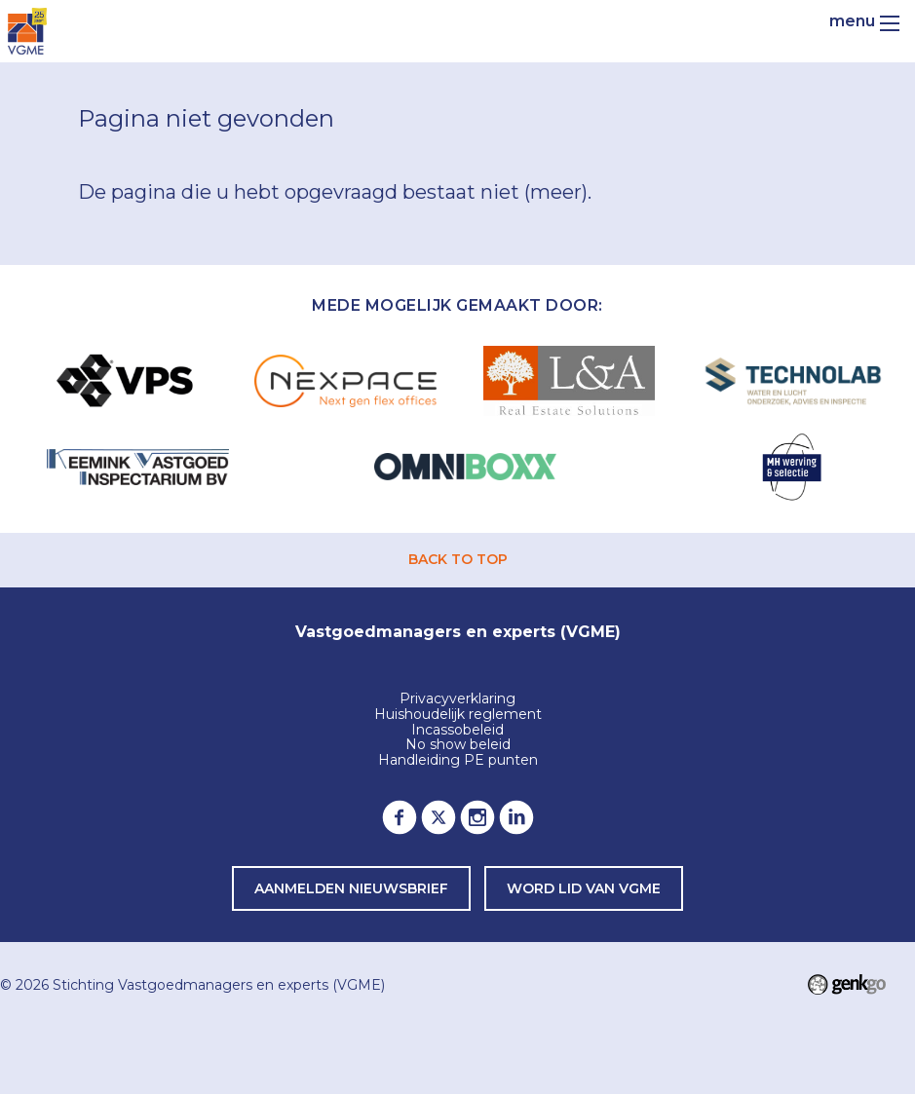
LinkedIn (516, 817)
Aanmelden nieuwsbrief (351, 888)
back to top (458, 559)
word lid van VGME (584, 888)
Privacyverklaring (457, 699)
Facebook (399, 817)
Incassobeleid (457, 730)
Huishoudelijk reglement (458, 715)
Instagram (477, 817)
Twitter (438, 817)
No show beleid (458, 745)
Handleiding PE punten (458, 761)
